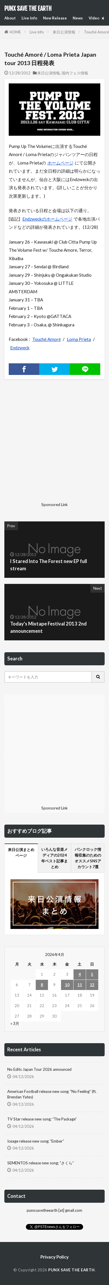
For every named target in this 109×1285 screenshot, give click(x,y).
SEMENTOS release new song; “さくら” (40, 1163)
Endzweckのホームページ (47, 218)
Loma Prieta (79, 339)
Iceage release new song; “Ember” (35, 1141)
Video (94, 18)
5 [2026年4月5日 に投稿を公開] (92, 974)
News (78, 18)
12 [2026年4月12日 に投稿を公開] (92, 984)
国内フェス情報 (75, 73)
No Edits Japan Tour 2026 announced (39, 1069)
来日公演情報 (64, 32)
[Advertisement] (54, 445)
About (10, 18)
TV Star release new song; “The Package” (42, 1119)
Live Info (29, 18)
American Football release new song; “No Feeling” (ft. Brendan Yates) (52, 1094)
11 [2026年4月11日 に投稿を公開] (79, 984)
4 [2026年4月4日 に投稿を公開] (79, 974)
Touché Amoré (46, 339)
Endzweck (20, 347)
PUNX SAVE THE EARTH (27, 9)
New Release (55, 18)
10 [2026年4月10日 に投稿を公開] (67, 984)
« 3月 (14, 1023)
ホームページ (60, 162)
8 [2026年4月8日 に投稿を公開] (42, 984)
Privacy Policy (54, 1256)
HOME (15, 32)
